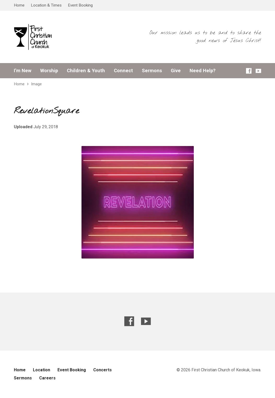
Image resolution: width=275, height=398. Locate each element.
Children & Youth (86, 70)
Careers (47, 377)
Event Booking (80, 5)
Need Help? (202, 70)
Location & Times (46, 5)
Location (41, 369)
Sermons (152, 70)
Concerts (102, 369)
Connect (123, 70)
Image (36, 84)
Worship (49, 70)
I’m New (22, 70)
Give (176, 70)
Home (19, 5)
